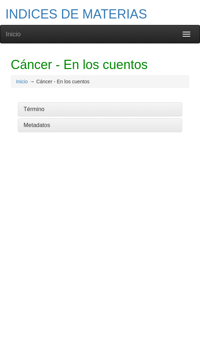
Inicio (13, 34)
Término (34, 109)
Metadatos (37, 125)
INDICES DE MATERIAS (76, 14)
